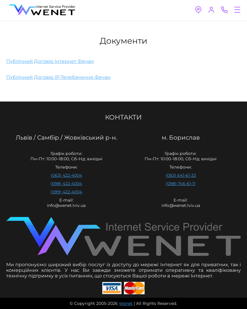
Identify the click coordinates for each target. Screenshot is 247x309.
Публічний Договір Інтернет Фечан (50, 61)
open (237, 9)
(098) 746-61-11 (180, 183)
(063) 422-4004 (66, 175)
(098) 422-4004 (66, 183)
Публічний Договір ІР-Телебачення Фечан (58, 77)
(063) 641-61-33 (181, 175)
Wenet (126, 303)
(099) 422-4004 (66, 191)
